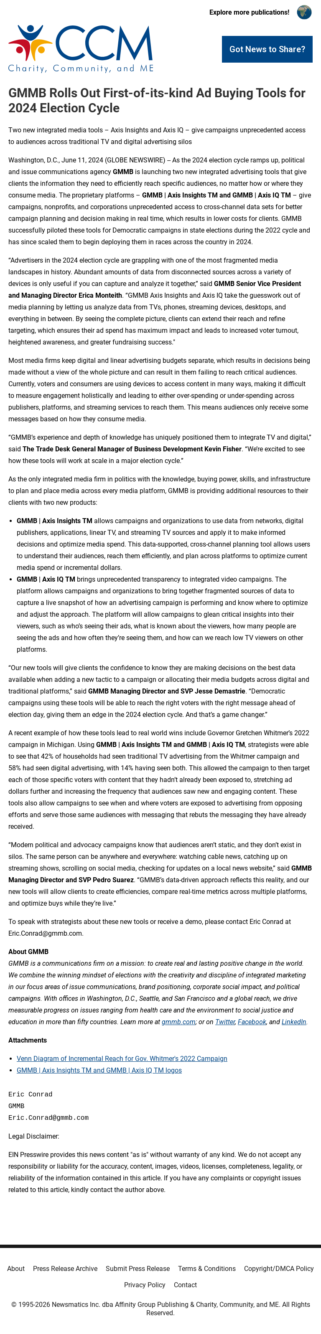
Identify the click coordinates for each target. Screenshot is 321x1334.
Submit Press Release (138, 1269)
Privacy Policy (145, 1285)
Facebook (252, 1022)
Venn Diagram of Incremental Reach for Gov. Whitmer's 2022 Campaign (122, 1059)
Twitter (225, 1022)
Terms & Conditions (207, 1269)
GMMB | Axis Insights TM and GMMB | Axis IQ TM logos (99, 1070)
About (16, 1269)
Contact (185, 1285)
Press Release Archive (65, 1269)
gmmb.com (179, 1022)
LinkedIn (294, 1022)
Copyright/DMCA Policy (279, 1269)
